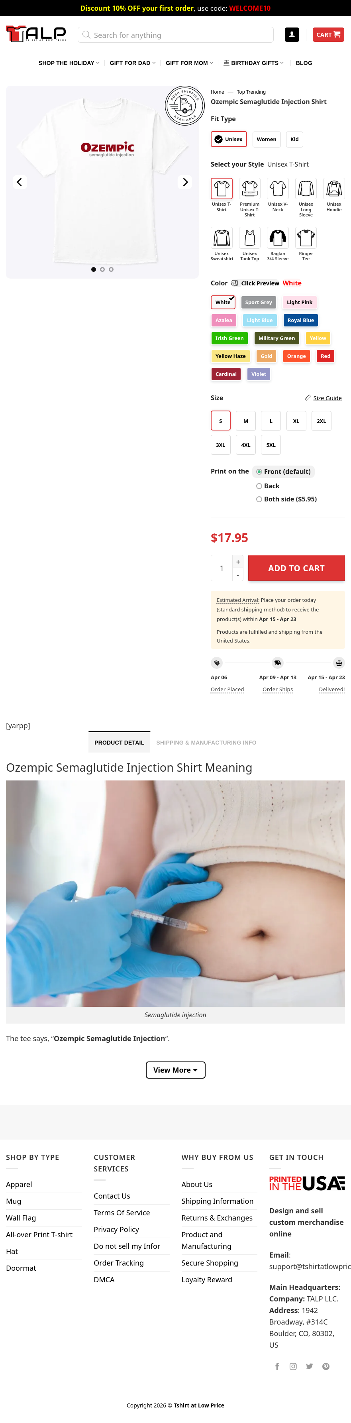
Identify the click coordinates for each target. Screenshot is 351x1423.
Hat (12, 1251)
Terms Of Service (122, 1212)
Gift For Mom (189, 63)
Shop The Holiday (69, 63)
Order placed (227, 689)
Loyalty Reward (207, 1279)
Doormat (21, 1268)
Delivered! (332, 689)
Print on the (230, 471)
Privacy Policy (116, 1229)
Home (217, 91)
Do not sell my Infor (127, 1246)
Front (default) (283, 471)
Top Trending (251, 91)
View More (172, 1070)
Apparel (19, 1184)
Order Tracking (119, 1263)
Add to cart (296, 568)
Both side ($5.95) (286, 499)
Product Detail (119, 742)
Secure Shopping (210, 1263)
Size (276, 398)
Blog (304, 63)
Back (268, 486)
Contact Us (112, 1196)
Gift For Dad (133, 63)
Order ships (278, 689)
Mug (14, 1201)
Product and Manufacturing (207, 1240)
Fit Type (223, 118)
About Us (197, 1184)
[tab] (119, 742)
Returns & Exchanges (217, 1218)
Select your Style (237, 164)
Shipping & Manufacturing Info (206, 742)
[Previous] (20, 182)
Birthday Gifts (254, 63)
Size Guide (328, 398)
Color (245, 283)
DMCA (104, 1279)
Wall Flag (21, 1218)
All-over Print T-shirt (39, 1234)
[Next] (185, 182)
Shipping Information (218, 1201)
